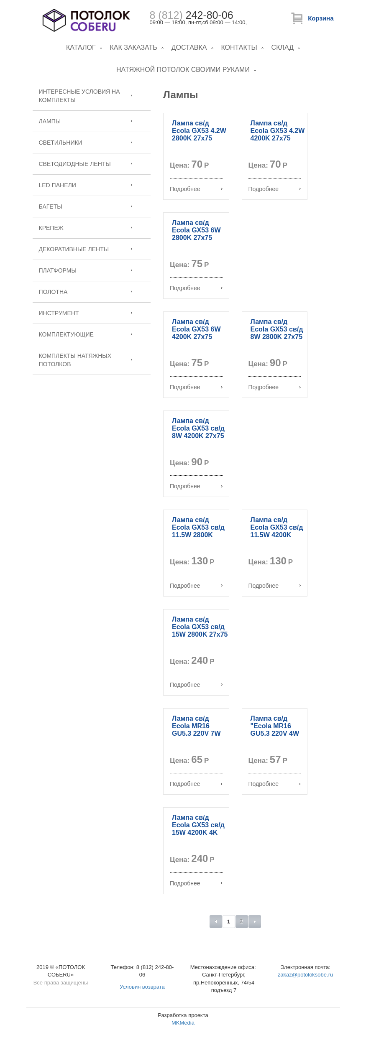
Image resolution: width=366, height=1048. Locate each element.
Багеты (50, 206)
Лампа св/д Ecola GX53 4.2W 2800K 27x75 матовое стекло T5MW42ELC (199, 138)
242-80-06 (191, 15)
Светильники (60, 142)
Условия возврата (142, 987)
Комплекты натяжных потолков (75, 359)
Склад (282, 47)
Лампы (50, 121)
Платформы (58, 270)
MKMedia (183, 1023)
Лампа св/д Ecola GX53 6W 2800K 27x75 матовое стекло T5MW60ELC (198, 237)
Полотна (53, 291)
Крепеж (51, 227)
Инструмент (59, 313)
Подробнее (185, 189)
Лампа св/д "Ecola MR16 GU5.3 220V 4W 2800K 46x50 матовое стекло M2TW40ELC (276, 737)
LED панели (57, 185)
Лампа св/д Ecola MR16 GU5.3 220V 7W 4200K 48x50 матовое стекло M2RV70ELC (198, 737)
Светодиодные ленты (75, 164)
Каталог (81, 47)
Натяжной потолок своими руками (183, 69)
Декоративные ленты (74, 249)
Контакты (239, 47)
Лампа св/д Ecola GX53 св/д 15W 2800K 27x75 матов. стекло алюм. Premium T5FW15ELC (200, 638)
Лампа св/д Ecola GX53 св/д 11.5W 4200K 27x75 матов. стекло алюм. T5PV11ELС (277, 538)
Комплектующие (66, 334)
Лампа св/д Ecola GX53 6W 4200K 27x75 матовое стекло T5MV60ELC (198, 336)
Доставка (189, 47)
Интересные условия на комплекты (79, 95)
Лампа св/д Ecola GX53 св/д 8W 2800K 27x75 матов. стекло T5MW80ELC (277, 336)
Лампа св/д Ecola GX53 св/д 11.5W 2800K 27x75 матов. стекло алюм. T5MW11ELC (198, 538)
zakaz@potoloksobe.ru (305, 975)
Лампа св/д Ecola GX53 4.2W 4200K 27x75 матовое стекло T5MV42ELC (278, 138)
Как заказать (133, 47)
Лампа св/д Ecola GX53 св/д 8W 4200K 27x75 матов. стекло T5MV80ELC (198, 435)
